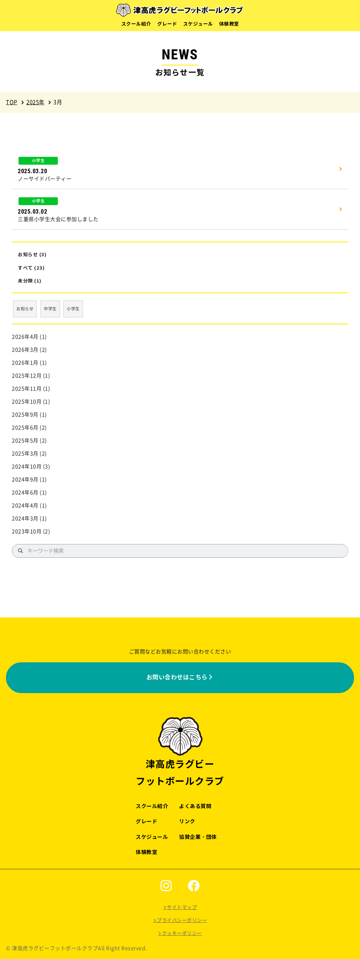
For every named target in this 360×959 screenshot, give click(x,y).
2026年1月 (25, 362)
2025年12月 (27, 375)
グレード (167, 24)
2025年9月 (25, 414)
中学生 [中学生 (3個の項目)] (50, 309)
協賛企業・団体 (198, 837)
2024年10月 (27, 466)
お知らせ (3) (32, 254)
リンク (187, 821)
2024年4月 (25, 505)
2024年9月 (25, 479)
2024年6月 (25, 492)
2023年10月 (27, 531)
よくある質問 (195, 806)
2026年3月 (25, 349)
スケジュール (198, 24)
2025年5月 (25, 440)
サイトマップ (182, 907)
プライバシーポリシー (182, 920)
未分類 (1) (30, 281)
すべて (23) (31, 268)
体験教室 (229, 24)
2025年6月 (25, 427)
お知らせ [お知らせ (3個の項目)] (24, 309)
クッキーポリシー (182, 933)
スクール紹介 (136, 24)
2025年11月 (27, 388)
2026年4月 (25, 336)
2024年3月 (25, 518)
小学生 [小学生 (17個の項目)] (73, 309)
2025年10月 (27, 401)
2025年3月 (25, 453)
